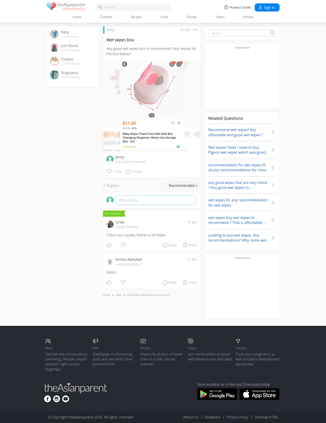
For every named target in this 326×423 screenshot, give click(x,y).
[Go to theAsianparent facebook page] (47, 398)
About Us (190, 417)
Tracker (191, 17)
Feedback (212, 417)
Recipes (136, 17)
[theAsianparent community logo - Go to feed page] (65, 7)
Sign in (266, 7)
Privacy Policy (237, 417)
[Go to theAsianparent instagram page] (56, 398)
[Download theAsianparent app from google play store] (217, 398)
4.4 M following (70, 50)
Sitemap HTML (266, 417)
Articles (248, 17)
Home (77, 17)
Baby (110, 30)
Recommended (183, 185)
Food (164, 17)
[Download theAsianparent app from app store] (260, 398)
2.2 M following (70, 64)
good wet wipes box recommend (148, 295)
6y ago (192, 222)
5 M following (69, 36)
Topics (219, 17)
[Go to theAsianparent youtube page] (65, 398)
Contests (106, 17)
